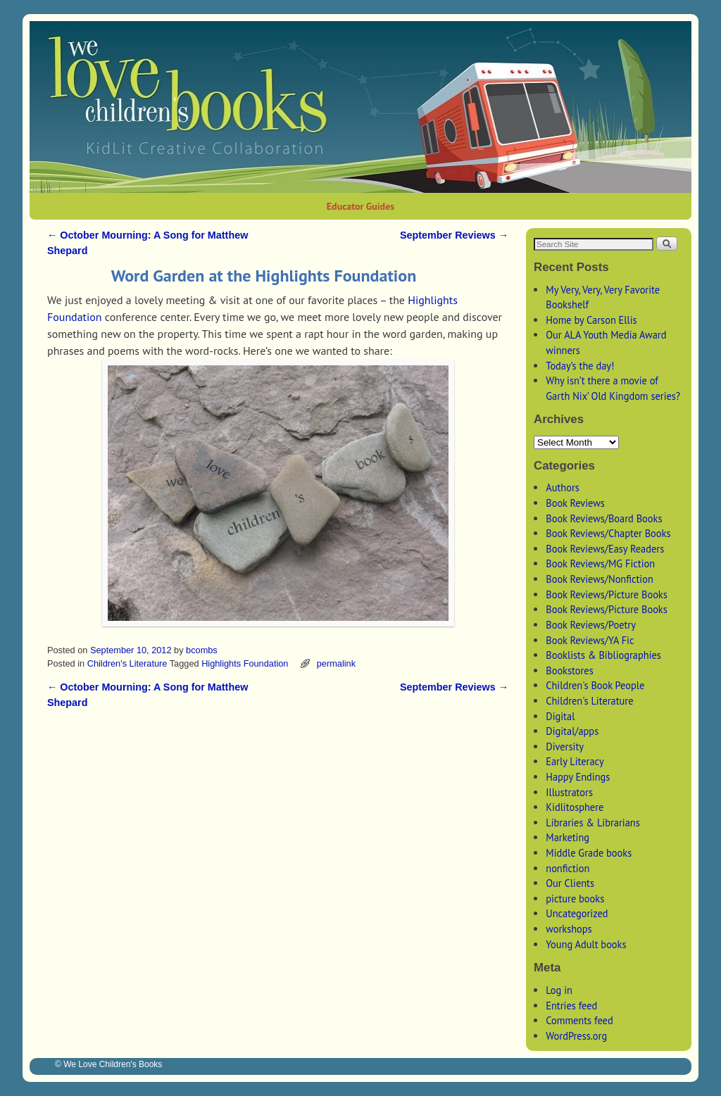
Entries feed (571, 1005)
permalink (336, 663)
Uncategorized (577, 913)
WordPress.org (576, 1036)
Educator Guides (360, 206)
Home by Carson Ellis (591, 320)
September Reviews (454, 235)
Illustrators (569, 792)
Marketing (567, 837)
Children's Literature (127, 663)
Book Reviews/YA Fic (590, 640)
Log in (559, 990)
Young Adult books (586, 944)
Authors (562, 487)
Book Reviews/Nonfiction (599, 579)
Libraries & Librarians (593, 822)
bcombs (202, 650)
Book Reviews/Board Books (604, 518)
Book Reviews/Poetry (591, 624)
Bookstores (569, 670)
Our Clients (570, 883)
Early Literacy (574, 761)
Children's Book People (595, 685)
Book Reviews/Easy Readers (605, 548)
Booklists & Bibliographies (603, 655)
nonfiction (567, 868)
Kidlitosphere (574, 807)
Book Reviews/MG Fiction (600, 563)
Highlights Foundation (244, 663)
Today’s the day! (580, 365)
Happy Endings (578, 776)
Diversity (565, 746)
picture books (575, 898)
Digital (560, 716)
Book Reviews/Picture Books (606, 594)
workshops (568, 929)
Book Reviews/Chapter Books (608, 533)
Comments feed (579, 1020)
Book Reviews (575, 503)
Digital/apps (572, 731)
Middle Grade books (589, 852)
